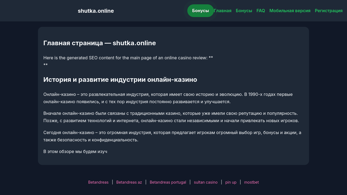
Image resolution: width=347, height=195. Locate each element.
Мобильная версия (290, 10)
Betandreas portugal (168, 182)
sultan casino (205, 182)
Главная (223, 10)
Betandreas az (129, 182)
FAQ (260, 10)
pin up (230, 182)
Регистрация (329, 10)
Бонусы (200, 10)
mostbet (251, 182)
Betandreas (98, 182)
